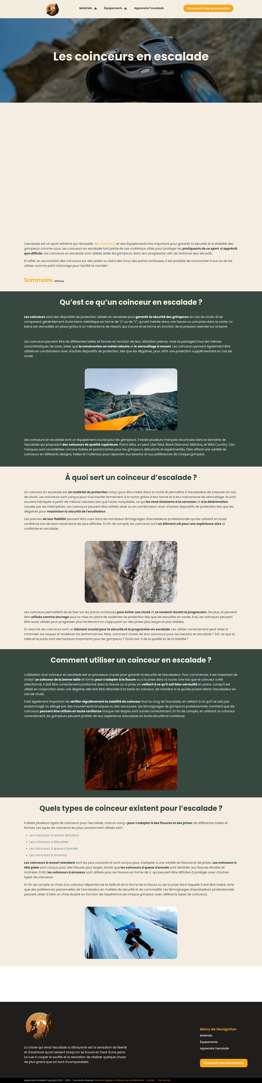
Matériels (206, 1035)
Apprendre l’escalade (214, 1048)
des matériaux (104, 244)
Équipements (209, 1042)
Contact (150, 1080)
